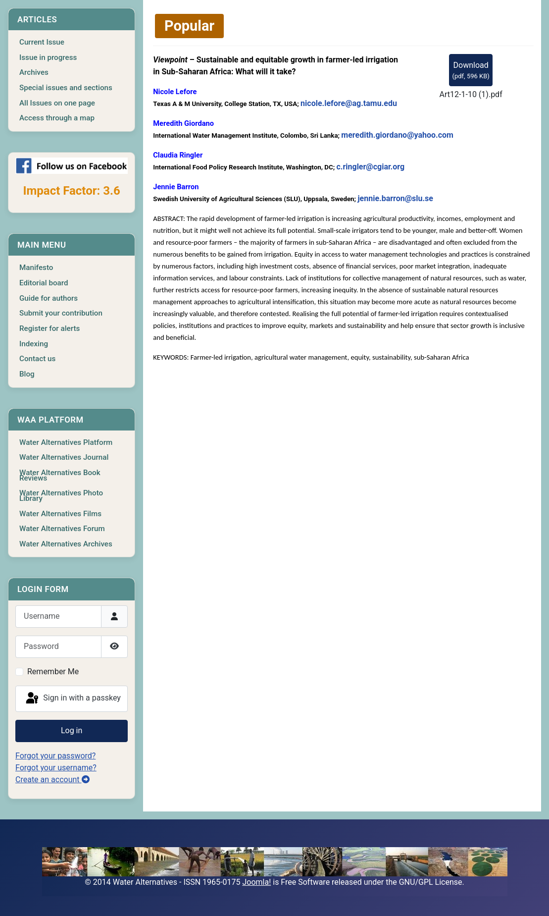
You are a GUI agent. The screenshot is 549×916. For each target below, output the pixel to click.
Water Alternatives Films (60, 513)
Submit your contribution (60, 313)
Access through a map (57, 117)
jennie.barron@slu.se (395, 198)
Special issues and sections (65, 87)
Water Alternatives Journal (63, 457)
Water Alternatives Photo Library (61, 495)
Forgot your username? (56, 767)
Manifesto (36, 267)
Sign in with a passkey (72, 698)
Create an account (52, 779)
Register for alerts (49, 328)
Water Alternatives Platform (65, 442)
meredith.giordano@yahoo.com (397, 135)
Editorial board (43, 282)
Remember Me (53, 671)
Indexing (33, 343)
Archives (34, 72)
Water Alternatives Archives (65, 543)
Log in (71, 730)
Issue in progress (48, 57)
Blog (27, 374)
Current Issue (41, 42)
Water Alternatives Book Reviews (59, 475)
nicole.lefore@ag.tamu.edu (348, 103)
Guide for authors (48, 298)
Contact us (37, 358)
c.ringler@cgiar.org (370, 166)
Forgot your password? (55, 755)
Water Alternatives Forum (62, 528)
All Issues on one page (57, 103)
